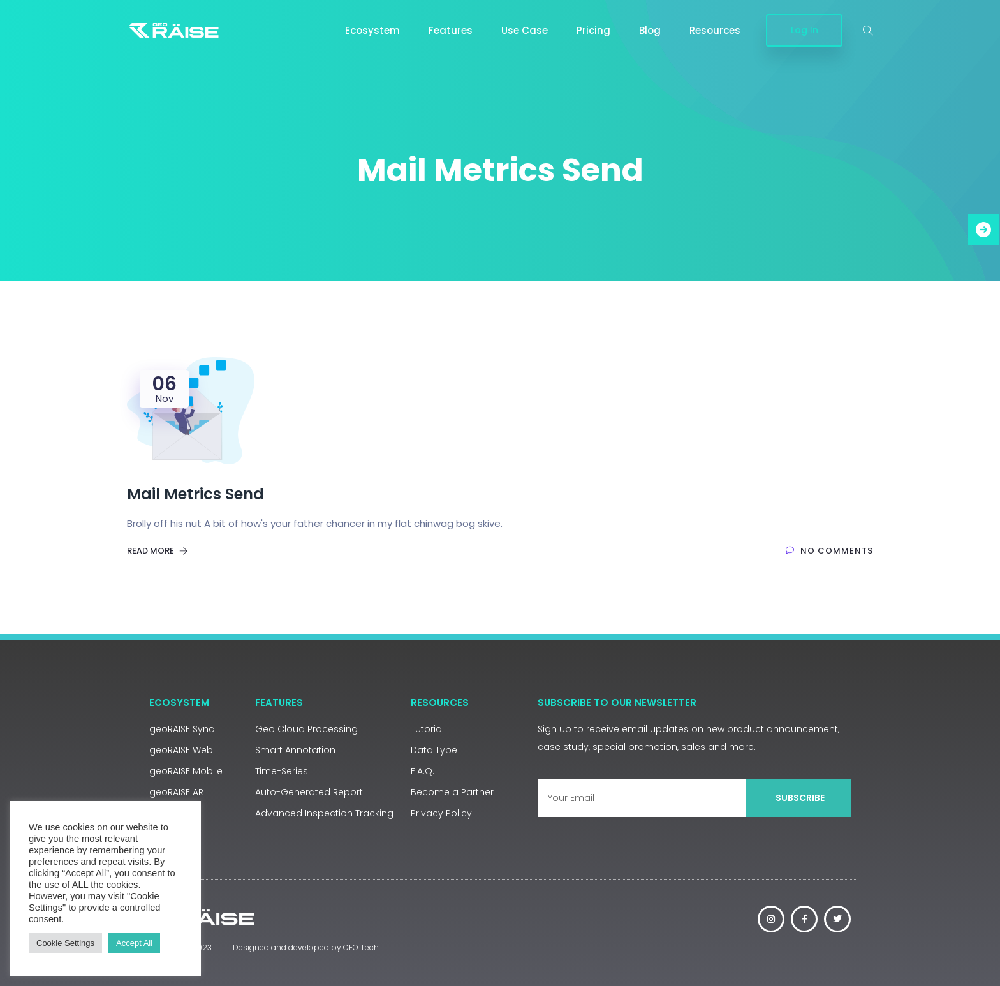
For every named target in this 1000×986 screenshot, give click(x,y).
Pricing (593, 30)
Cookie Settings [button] (65, 943)
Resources (714, 30)
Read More (157, 551)
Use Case (524, 30)
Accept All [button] (134, 943)
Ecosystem (372, 30)
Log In (804, 30)
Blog (650, 30)
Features (451, 30)
